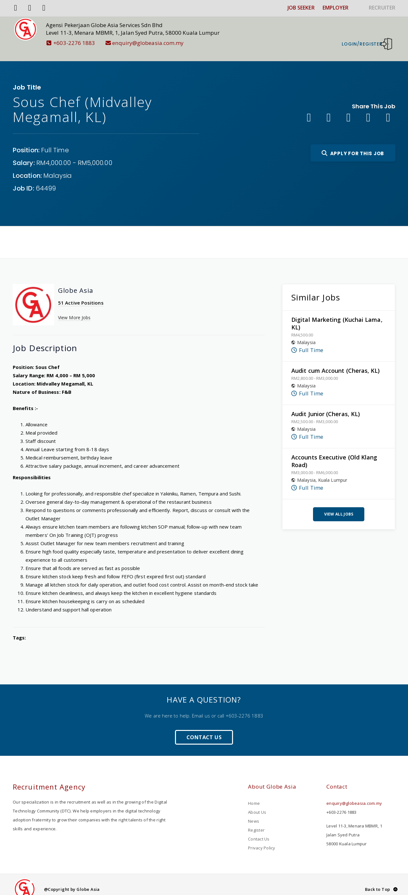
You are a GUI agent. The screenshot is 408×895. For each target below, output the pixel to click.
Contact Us (204, 727)
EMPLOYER (336, 7)
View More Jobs (74, 308)
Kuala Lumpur (332, 470)
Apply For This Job (353, 144)
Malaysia (57, 166)
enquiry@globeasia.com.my (154, 43)
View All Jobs (338, 504)
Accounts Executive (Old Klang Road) (334, 451)
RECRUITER (382, 7)
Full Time (55, 140)
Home (254, 794)
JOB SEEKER (301, 7)
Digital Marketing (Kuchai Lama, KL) (336, 313)
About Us (257, 802)
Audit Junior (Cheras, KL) (325, 404)
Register (256, 820)
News (253, 811)
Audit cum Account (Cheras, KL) (335, 361)
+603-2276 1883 (80, 43)
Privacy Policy (261, 838)
